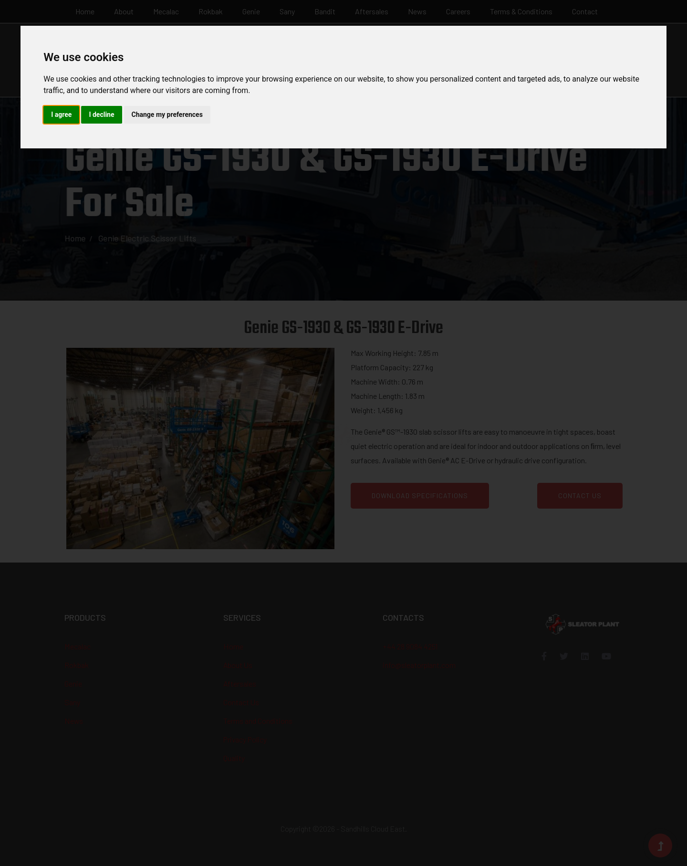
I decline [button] (101, 114)
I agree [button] (61, 114)
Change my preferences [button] (167, 114)
